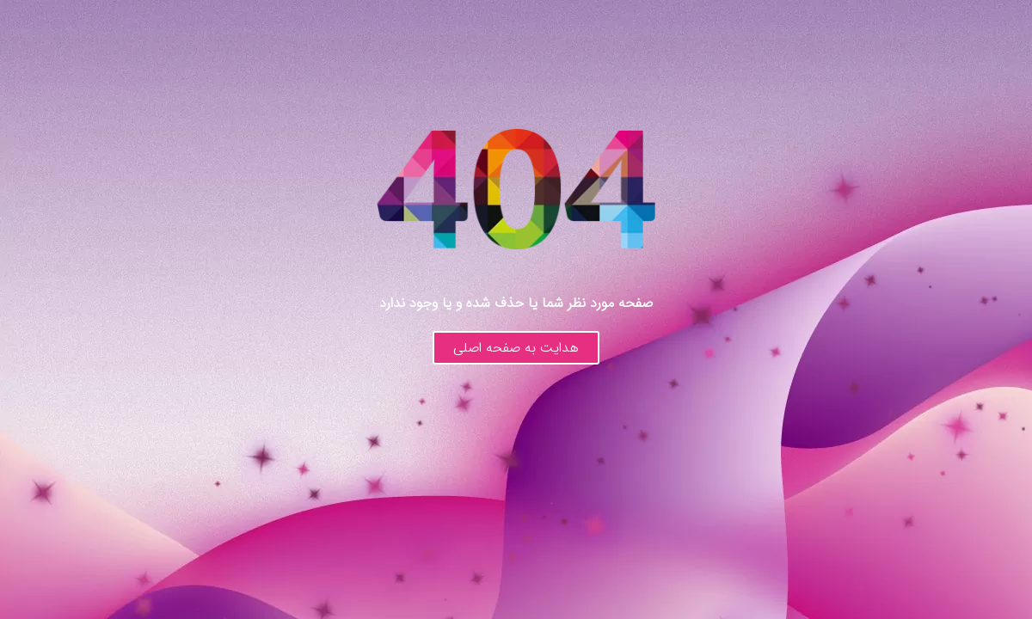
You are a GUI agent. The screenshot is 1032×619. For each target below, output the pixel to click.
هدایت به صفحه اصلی (516, 348)
